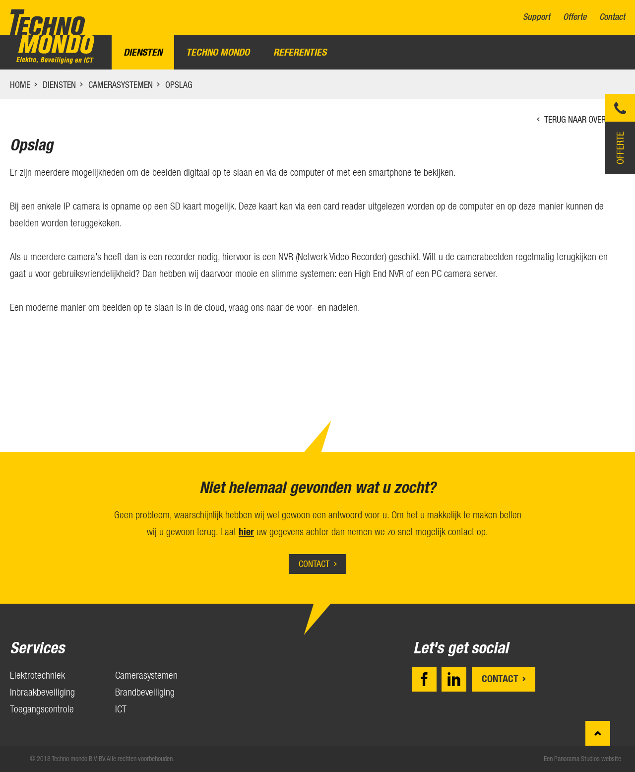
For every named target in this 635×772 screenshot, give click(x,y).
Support (536, 17)
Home (20, 84)
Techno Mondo (218, 52)
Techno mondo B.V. (52, 36)
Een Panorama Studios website (582, 759)
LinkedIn (454, 679)
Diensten (143, 52)
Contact (612, 17)
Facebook (424, 679)
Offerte (574, 17)
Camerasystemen (120, 84)
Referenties (299, 52)
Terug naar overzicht (584, 119)
